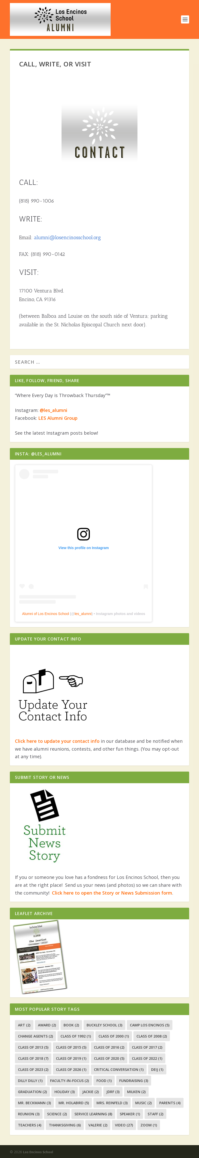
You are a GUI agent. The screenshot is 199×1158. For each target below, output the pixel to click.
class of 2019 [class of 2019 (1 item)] (71, 1058)
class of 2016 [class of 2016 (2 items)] (109, 1047)
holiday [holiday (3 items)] (64, 1091)
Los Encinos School (38, 1152)
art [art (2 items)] (24, 1025)
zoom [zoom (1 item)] (149, 1125)
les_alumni (83, 614)
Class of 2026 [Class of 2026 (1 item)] (71, 1069)
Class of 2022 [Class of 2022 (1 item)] (147, 1058)
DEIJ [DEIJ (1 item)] (157, 1069)
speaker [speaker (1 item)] (130, 1114)
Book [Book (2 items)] (71, 1025)
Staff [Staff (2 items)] (155, 1114)
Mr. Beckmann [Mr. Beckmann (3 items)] (34, 1102)
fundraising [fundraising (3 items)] (133, 1080)
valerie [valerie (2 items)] (97, 1125)
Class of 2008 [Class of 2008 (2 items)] (151, 1036)
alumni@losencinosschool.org (67, 237)
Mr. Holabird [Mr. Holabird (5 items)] (73, 1102)
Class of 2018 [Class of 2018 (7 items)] (33, 1058)
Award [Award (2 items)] (47, 1025)
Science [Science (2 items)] (57, 1114)
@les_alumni (53, 410)
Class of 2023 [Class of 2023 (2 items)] (33, 1069)
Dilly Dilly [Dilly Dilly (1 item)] (30, 1080)
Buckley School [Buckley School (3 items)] (104, 1025)
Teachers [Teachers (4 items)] (29, 1125)
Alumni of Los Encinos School (45, 614)
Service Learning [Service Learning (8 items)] (93, 1114)
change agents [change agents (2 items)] (35, 1036)
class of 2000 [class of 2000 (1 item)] (113, 1036)
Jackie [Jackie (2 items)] (90, 1091)
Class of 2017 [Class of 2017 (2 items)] (147, 1047)
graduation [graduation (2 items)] (32, 1091)
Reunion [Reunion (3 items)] (28, 1114)
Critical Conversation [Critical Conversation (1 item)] (119, 1069)
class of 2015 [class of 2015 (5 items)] (71, 1047)
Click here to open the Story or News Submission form (112, 893)
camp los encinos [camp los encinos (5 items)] (149, 1025)
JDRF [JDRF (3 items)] (113, 1091)
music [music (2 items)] (143, 1102)
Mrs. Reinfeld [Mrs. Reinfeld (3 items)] (112, 1102)
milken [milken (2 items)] (136, 1091)
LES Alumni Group (57, 418)
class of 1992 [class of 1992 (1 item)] (76, 1036)
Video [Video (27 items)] (124, 1125)
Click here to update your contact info (57, 741)
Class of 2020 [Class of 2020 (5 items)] (109, 1058)
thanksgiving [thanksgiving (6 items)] (65, 1125)
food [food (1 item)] (104, 1080)
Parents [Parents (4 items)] (170, 1102)
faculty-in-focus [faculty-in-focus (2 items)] (69, 1080)
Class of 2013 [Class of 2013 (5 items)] (33, 1047)
